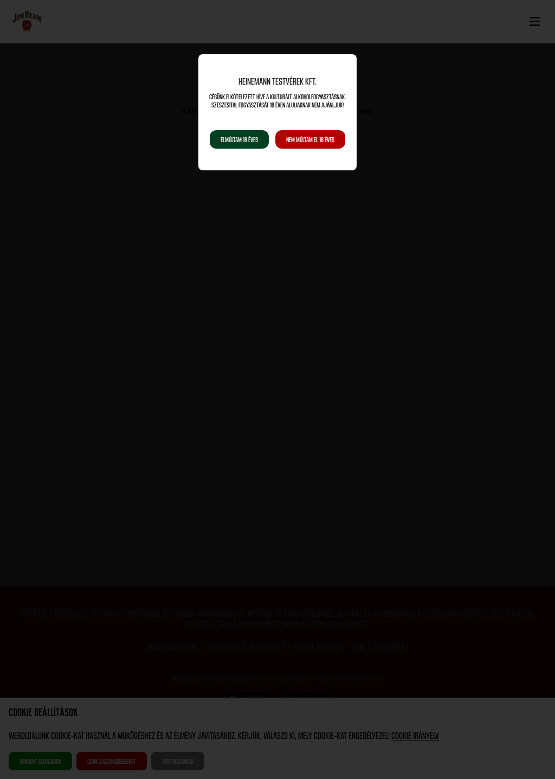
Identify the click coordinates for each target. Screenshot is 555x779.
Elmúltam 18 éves (239, 139)
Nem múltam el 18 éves (310, 139)
